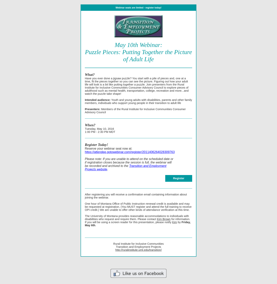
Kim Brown (164, 219)
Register (178, 178)
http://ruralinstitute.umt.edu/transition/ (138, 249)
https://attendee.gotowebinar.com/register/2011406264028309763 (130, 152)
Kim (174, 222)
